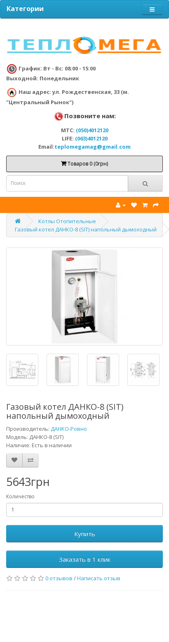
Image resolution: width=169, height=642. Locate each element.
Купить (84, 534)
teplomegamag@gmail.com (92, 146)
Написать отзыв (98, 578)
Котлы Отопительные (67, 221)
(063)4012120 (91, 138)
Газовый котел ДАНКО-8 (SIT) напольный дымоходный (86, 229)
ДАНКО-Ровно (69, 428)
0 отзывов (59, 578)
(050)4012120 (92, 130)
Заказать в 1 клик (84, 559)
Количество (20, 496)
